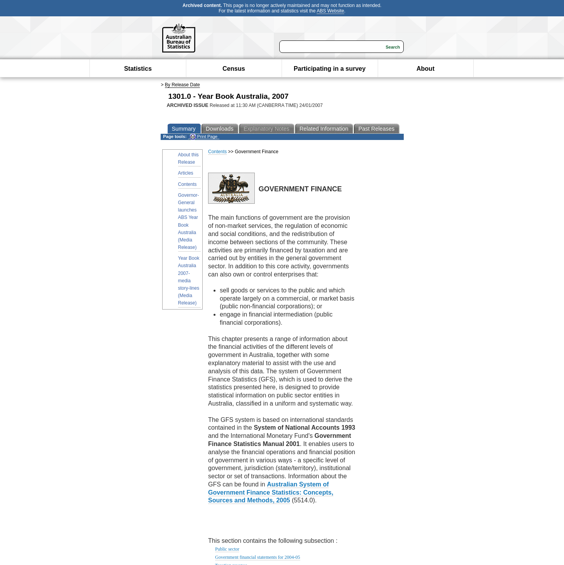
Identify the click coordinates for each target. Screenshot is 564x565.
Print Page (203, 136)
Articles (185, 173)
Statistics (138, 68)
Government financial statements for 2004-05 (257, 557)
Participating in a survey (330, 68)
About (425, 68)
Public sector (227, 549)
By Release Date (182, 84)
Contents (187, 184)
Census (233, 68)
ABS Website (330, 11)
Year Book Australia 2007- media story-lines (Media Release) (189, 280)
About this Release (188, 158)
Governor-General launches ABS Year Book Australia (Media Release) (188, 221)
